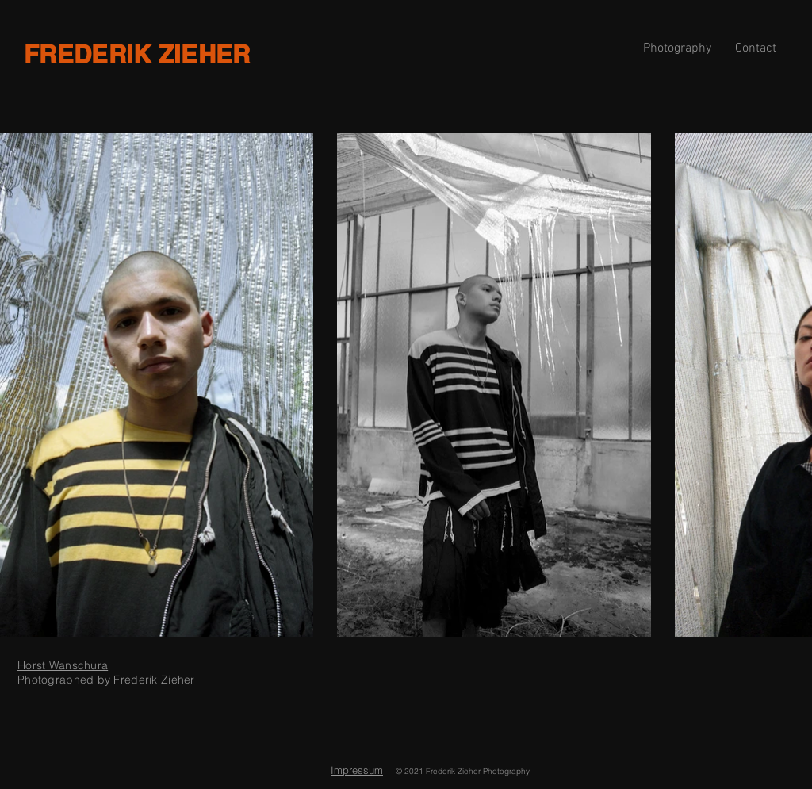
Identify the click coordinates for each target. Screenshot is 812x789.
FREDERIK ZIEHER (137, 54)
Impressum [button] (357, 770)
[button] (755, 48)
